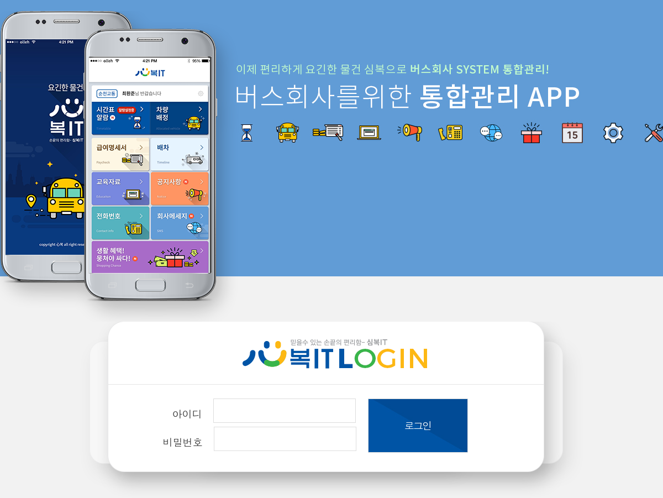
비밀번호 (183, 442)
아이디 (187, 414)
